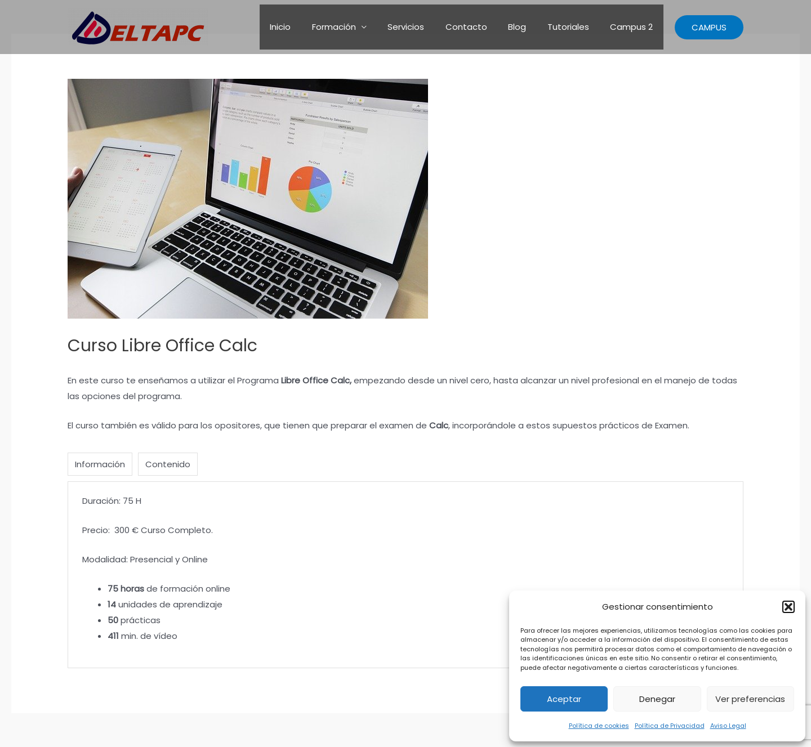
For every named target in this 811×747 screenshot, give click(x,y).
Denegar (657, 699)
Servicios (425, 27)
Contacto (481, 27)
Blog (528, 27)
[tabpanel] (405, 574)
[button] (788, 606)
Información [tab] (100, 464)
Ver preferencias (750, 699)
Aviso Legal (728, 725)
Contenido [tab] (167, 464)
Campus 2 (633, 27)
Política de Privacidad (670, 725)
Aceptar (564, 699)
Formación (357, 27)
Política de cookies (599, 725)
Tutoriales (574, 27)
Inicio (307, 27)
